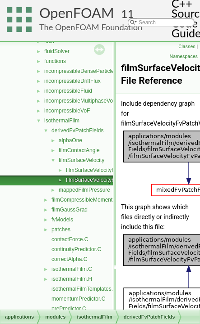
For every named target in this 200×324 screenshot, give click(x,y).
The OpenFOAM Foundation (90, 27)
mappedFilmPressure (84, 190)
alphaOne (70, 140)
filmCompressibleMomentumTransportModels (106, 200)
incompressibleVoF (67, 111)
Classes (186, 47)
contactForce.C (69, 239)
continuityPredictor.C (76, 249)
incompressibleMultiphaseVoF (80, 101)
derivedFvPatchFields (77, 130)
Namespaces (184, 56)
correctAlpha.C (69, 259)
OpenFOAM (76, 12)
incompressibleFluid (68, 91)
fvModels (62, 219)
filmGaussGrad (69, 210)
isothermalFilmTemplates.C (84, 289)
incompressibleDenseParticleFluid (85, 71)
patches (60, 229)
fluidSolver (57, 51)
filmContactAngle (79, 150)
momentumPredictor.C (78, 299)
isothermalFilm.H (71, 279)
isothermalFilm (61, 120)
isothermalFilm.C (71, 269)
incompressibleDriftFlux (72, 81)
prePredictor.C (68, 309)
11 (127, 13)
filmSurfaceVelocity (81, 160)
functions (55, 61)
